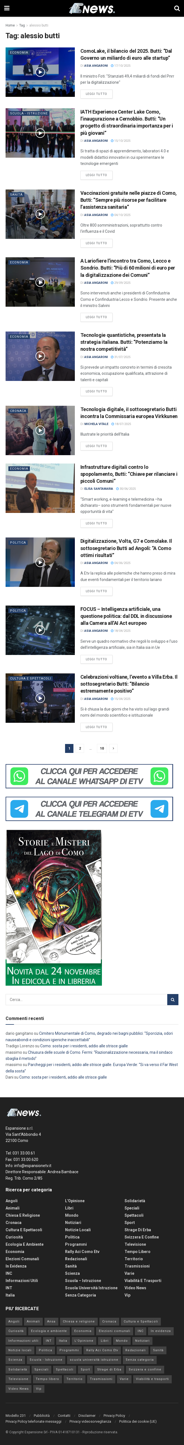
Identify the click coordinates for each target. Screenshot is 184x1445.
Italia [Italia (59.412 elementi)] (63, 1341)
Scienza (72, 1273)
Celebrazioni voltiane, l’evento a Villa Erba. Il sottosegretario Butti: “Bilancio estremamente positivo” (129, 684)
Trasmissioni (137, 1266)
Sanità (16, 194)
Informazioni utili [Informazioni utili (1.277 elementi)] (23, 1341)
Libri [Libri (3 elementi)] (105, 1341)
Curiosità (14, 1237)
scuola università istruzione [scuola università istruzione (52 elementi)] (94, 1360)
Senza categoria (80, 1295)
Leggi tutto (99, 93)
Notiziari (73, 1222)
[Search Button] (177, 8)
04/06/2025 (120, 563)
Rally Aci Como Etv (82, 1251)
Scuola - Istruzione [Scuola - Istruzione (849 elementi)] (46, 1360)
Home (10, 25)
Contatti (64, 1415)
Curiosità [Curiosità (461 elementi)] (16, 1331)
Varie (129, 1273)
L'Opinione (75, 1201)
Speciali (132, 1208)
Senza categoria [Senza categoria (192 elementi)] (140, 1360)
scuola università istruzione (91, 1288)
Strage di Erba (138, 1230)
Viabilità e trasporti (143, 1280)
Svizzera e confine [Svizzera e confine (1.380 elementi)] (145, 1369)
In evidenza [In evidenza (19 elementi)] (161, 1331)
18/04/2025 (120, 631)
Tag (22, 25)
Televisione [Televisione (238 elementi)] (18, 1379)
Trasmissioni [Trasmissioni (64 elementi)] (101, 1379)
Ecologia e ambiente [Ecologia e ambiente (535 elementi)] (49, 1331)
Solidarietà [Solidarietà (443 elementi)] (17, 1369)
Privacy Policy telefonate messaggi (33, 1421)
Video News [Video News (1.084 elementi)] (18, 1389)
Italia (10, 1295)
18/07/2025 (121, 424)
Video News (135, 1288)
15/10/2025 (120, 141)
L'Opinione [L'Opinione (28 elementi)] (84, 1341)
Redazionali (76, 1259)
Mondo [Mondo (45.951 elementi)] (122, 1341)
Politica (18, 542)
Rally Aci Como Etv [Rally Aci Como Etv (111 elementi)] (102, 1350)
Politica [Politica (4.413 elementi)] (45, 1350)
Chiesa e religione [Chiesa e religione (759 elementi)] (79, 1321)
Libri (69, 1208)
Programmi (76, 1244)
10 (102, 748)
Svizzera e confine (142, 1237)
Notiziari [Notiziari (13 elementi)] (142, 1341)
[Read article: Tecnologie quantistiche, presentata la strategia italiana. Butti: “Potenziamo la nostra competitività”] (40, 356)
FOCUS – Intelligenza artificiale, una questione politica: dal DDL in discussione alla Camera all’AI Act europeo (126, 616)
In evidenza (16, 1266)
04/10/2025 (120, 215)
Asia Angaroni (96, 66)
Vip (127, 1295)
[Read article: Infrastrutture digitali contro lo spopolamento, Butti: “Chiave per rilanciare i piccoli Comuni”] (40, 488)
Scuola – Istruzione (83, 1280)
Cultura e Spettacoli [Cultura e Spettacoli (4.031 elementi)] (141, 1321)
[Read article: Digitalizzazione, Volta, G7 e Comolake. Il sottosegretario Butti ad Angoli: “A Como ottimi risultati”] (40, 562)
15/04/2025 (120, 699)
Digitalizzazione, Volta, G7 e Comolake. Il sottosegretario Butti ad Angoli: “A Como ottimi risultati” (126, 548)
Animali (13, 1208)
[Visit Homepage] (92, 8)
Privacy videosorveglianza (90, 1421)
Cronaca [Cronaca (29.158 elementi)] (109, 1321)
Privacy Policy (114, 1415)
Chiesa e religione (23, 1215)
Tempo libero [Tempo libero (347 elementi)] (47, 1379)
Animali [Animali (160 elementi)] (33, 1321)
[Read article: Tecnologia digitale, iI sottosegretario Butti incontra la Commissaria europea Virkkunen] (40, 430)
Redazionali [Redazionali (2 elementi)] (135, 1350)
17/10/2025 (120, 66)
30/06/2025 (126, 489)
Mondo (71, 1215)
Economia (19, 52)
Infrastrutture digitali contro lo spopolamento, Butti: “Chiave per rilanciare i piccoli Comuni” (129, 474)
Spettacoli (134, 1215)
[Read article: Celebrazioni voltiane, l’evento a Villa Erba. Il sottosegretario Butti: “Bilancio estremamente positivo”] (40, 698)
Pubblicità (42, 1415)
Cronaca (18, 411)
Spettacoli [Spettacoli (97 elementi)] (64, 1369)
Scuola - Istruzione (29, 113)
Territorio (134, 1259)
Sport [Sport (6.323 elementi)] (85, 1369)
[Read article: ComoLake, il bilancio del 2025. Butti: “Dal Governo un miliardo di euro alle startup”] (40, 72)
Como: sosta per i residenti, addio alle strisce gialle (85, 1046)
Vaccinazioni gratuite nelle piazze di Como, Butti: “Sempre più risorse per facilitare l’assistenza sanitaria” (128, 200)
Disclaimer (86, 1415)
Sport (130, 1222)
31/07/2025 (120, 357)
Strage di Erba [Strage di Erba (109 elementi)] (109, 1369)
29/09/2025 (120, 283)
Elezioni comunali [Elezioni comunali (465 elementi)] (114, 1331)
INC (9, 1273)
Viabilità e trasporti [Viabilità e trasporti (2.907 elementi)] (152, 1379)
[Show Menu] (6, 8)
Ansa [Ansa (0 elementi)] (51, 1321)
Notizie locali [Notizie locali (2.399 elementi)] (20, 1350)
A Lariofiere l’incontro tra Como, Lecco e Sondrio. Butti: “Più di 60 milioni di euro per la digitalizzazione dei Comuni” (127, 268)
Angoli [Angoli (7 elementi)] (14, 1321)
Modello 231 (16, 1415)
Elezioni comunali (22, 1259)
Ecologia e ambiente (25, 1244)
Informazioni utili (22, 1280)
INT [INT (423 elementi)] (49, 1341)
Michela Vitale (96, 424)
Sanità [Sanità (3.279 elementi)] (158, 1350)
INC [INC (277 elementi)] (141, 1331)
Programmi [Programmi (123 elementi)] (69, 1350)
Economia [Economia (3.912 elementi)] (83, 1331)
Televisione (135, 1244)
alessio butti (38, 25)
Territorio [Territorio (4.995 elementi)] (74, 1379)
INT (9, 1288)
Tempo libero (137, 1251)
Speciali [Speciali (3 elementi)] (41, 1369)
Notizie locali (78, 1230)
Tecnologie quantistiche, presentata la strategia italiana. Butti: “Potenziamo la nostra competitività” (124, 342)
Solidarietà (135, 1201)
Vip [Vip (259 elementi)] (39, 1389)
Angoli (12, 1201)
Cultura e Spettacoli (30, 678)
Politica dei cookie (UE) (138, 1421)
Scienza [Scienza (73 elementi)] (15, 1360)
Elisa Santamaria (98, 489)
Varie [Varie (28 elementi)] (124, 1379)
